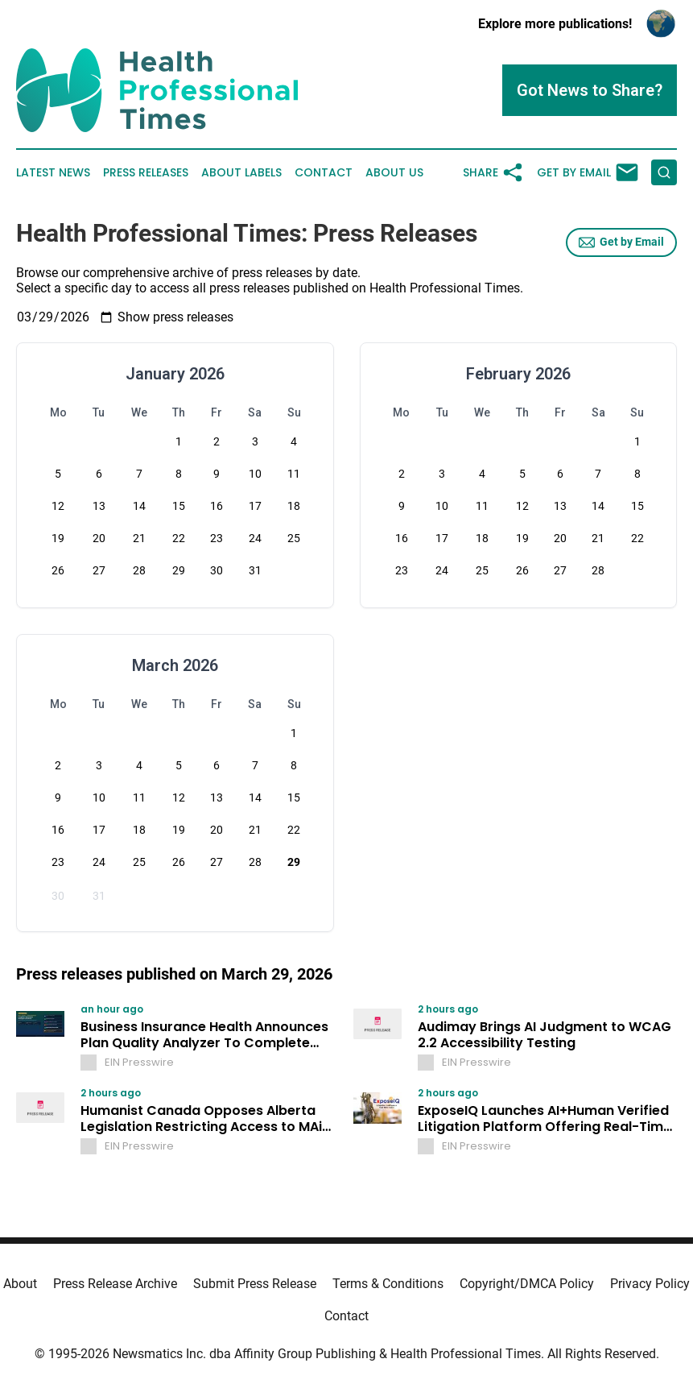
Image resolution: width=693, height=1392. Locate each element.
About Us (394, 173)
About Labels (241, 173)
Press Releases (145, 173)
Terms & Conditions (387, 1283)
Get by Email (621, 242)
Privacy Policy (650, 1283)
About (20, 1283)
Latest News (53, 173)
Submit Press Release (254, 1283)
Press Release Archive (115, 1283)
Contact (324, 173)
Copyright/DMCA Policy (527, 1283)
